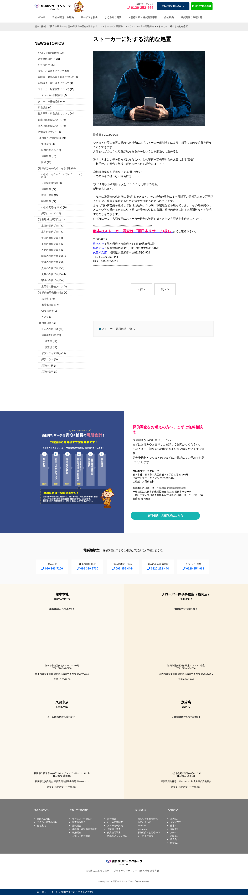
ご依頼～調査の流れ (47, 822)
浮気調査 (76, 825)
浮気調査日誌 (48, 335)
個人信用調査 (114, 832)
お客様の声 (44, 64)
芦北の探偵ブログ (51, 249)
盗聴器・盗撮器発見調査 (84, 829)
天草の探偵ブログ (51, 274)
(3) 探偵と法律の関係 (49, 138)
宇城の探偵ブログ (51, 280)
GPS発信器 (47, 310)
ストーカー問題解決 (52, 95)
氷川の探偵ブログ (51, 231)
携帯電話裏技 (48, 304)
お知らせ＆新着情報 (148, 818)
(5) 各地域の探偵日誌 (49, 219)
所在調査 (43, 107)
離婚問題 (46, 201)
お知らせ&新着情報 (48, 52)
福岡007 (174, 818)
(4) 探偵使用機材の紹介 (50, 292)
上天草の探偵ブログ (52, 286)
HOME (41, 17)
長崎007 (174, 829)
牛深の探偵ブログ (51, 237)
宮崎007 (174, 836)
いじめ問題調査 (115, 822)
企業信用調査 (114, 829)
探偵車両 (46, 298)
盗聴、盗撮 (47, 195)
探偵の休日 (47, 365)
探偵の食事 (47, 371)
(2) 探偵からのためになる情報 (54, 168)
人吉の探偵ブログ (51, 268)
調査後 (48, 347)
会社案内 (169, 17)
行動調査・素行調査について (53, 83)
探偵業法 (46, 144)
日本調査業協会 (49, 183)
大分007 (174, 832)
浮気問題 (46, 156)
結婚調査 (76, 832)
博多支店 (98, 248)
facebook (142, 825)
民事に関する (48, 150)
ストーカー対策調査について (53, 89)
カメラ (45, 317)
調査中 (48, 341)
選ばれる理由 (43, 818)
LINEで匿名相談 (201, 6)
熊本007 (174, 825)
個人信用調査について (50, 125)
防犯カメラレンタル (117, 836)
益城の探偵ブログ (51, 262)
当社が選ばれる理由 (63, 17)
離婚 (43, 162)
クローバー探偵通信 (49, 101)
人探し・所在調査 (81, 836)
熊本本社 (98, 243)
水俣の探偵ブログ (51, 225)
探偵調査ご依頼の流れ (193, 17)
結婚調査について (47, 132)
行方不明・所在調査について (53, 113)
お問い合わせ (144, 822)
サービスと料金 (89, 17)
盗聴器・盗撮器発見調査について (56, 77)
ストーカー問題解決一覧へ (118, 328)
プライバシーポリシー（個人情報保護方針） (137, 870)
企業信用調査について (50, 119)
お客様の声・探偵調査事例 (142, 17)
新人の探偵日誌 (49, 329)
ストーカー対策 (115, 825)
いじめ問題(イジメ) (51, 207)
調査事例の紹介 (46, 58)
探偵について (48, 213)
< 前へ (142, 289)
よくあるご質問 (113, 17)
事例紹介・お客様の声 (149, 832)
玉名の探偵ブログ (51, 243)
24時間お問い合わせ (173, 6)
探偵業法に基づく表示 (97, 870)
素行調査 (111, 818)
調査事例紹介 (79, 822)
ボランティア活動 (51, 353)
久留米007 (175, 822)
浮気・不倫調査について (51, 71)
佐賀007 (174, 843)
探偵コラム (47, 359)
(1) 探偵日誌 (44, 323)
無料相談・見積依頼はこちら (165, 515)
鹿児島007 (175, 839)
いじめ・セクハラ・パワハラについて (61, 174)
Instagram (142, 829)
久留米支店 (100, 252)
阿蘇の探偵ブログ (51, 256)
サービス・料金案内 (82, 818)
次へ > (165, 289)
